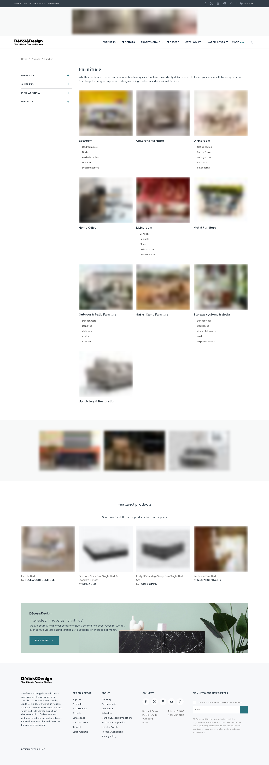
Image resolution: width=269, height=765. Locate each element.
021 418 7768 (177, 711)
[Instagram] (219, 3)
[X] (212, 3)
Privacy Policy (109, 736)
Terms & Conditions (112, 731)
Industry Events (110, 727)
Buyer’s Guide (38, 3)
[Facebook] (206, 3)
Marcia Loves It (217, 42)
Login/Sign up (80, 731)
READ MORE (44, 640)
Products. (28, 75)
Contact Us (107, 708)
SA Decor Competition (113, 722)
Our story (20, 3)
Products (128, 42)
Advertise (54, 3)
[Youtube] (225, 3)
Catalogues (193, 42)
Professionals (151, 42)
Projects (173, 42)
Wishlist (246, 3)
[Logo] (29, 42)
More (238, 42)
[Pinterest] (232, 3)
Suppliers (109, 42)
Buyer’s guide (109, 704)
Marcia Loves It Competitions (117, 718)
